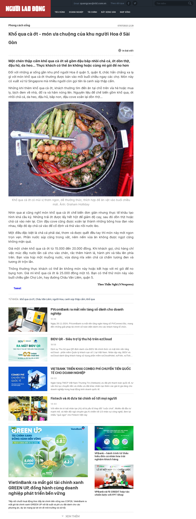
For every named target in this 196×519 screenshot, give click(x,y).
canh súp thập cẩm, (75, 299)
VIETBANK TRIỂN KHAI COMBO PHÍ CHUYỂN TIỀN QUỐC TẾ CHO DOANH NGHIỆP (91, 371)
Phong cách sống (19, 25)
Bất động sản (108, 12)
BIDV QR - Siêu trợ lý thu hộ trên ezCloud (81, 339)
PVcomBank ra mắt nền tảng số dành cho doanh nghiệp (87, 311)
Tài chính (92, 12)
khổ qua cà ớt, (28, 299)
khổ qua (90, 299)
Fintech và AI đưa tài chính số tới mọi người (84, 398)
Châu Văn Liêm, (44, 299)
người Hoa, (59, 299)
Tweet (17, 288)
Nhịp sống (125, 12)
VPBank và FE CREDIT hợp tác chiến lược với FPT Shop (112, 493)
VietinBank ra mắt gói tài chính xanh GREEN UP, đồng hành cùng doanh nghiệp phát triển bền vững (45, 488)
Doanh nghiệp (76, 12)
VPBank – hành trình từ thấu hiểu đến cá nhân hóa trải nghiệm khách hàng (111, 456)
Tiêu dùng (60, 12)
